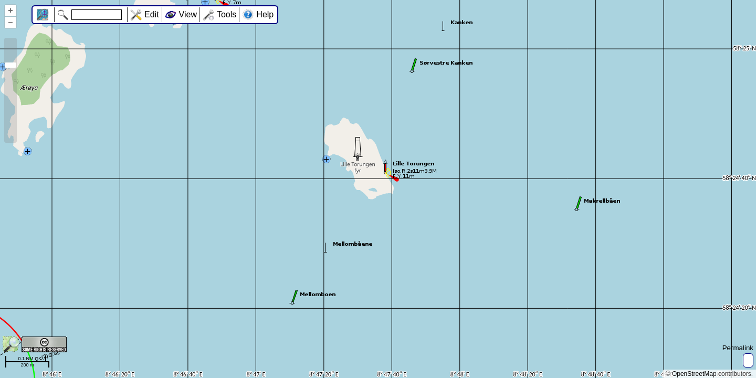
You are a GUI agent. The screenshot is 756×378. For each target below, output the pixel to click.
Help (265, 14)
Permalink (737, 348)
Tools (226, 14)
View (188, 14)
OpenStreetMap (694, 373)
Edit (151, 14)
